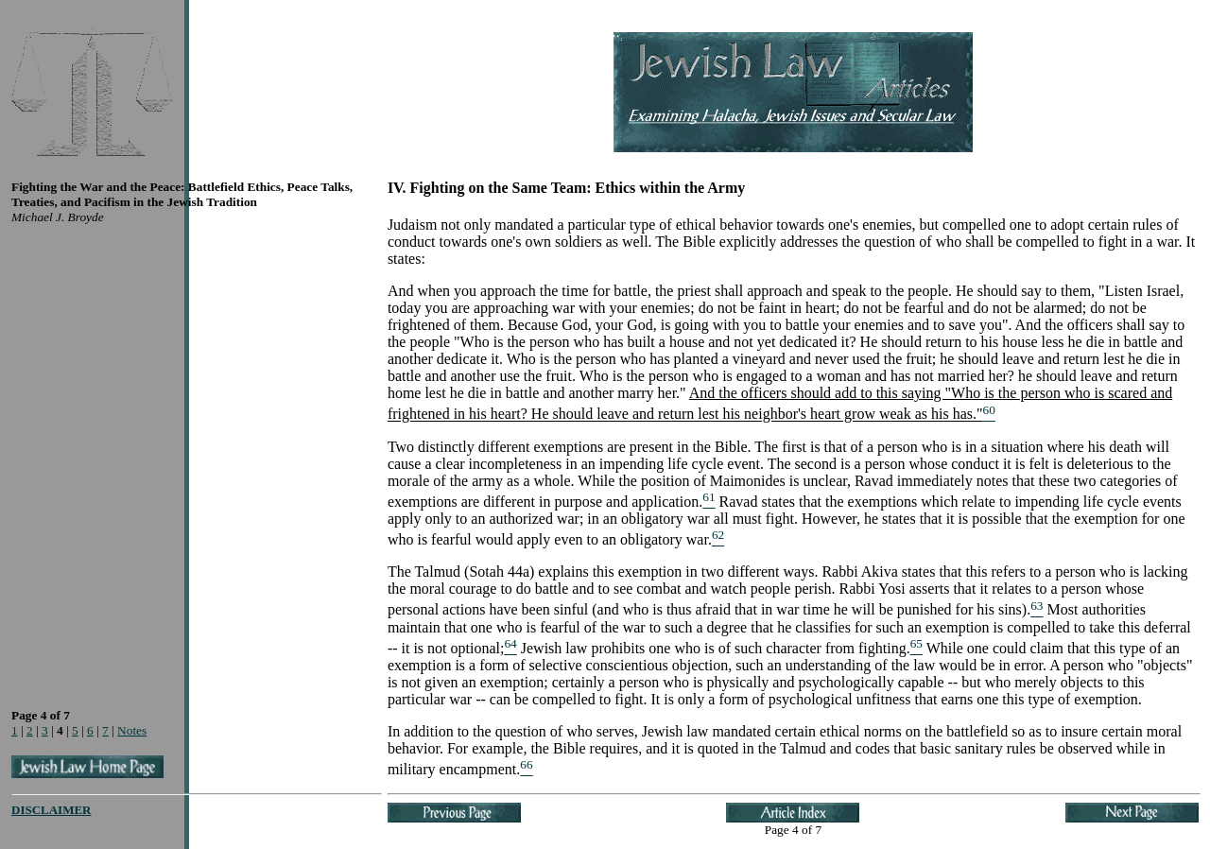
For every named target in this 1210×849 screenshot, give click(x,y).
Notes (132, 730)
